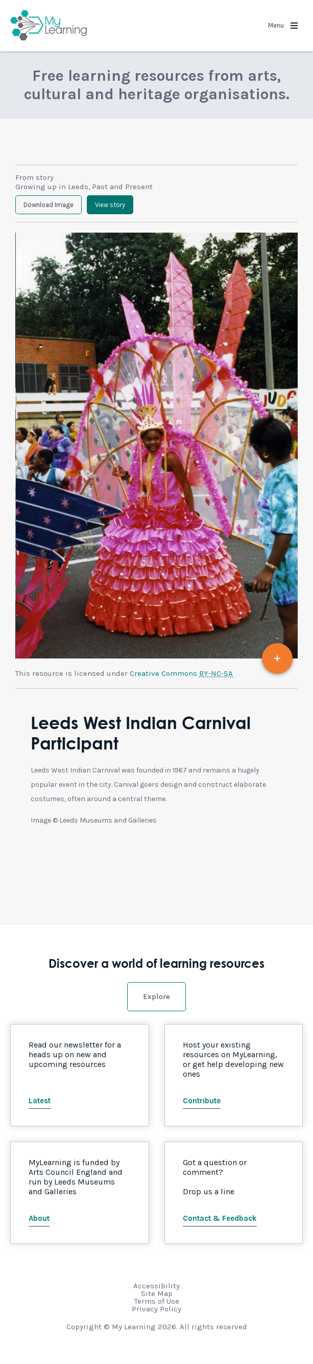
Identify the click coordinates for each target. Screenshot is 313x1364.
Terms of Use (156, 1301)
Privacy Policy (156, 1308)
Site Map (157, 1293)
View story (110, 205)
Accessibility (156, 1285)
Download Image (48, 205)
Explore (156, 996)
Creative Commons (181, 673)
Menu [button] (283, 25)
